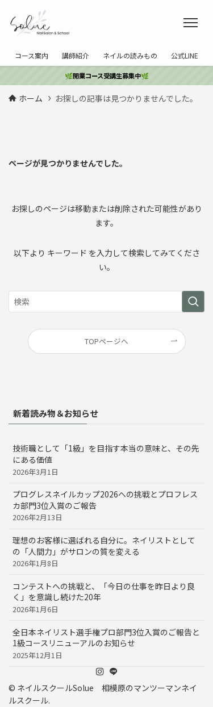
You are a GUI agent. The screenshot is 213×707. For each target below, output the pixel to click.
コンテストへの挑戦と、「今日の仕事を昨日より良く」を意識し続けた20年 (106, 597)
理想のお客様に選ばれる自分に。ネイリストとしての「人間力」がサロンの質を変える (106, 551)
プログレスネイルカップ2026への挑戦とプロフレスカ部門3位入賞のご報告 (106, 505)
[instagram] (100, 672)
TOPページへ (106, 341)
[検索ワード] (106, 301)
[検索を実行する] (193, 301)
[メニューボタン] (190, 22)
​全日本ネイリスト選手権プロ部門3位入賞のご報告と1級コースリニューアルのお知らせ (106, 643)
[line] (113, 672)
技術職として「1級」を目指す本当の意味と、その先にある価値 (106, 459)
